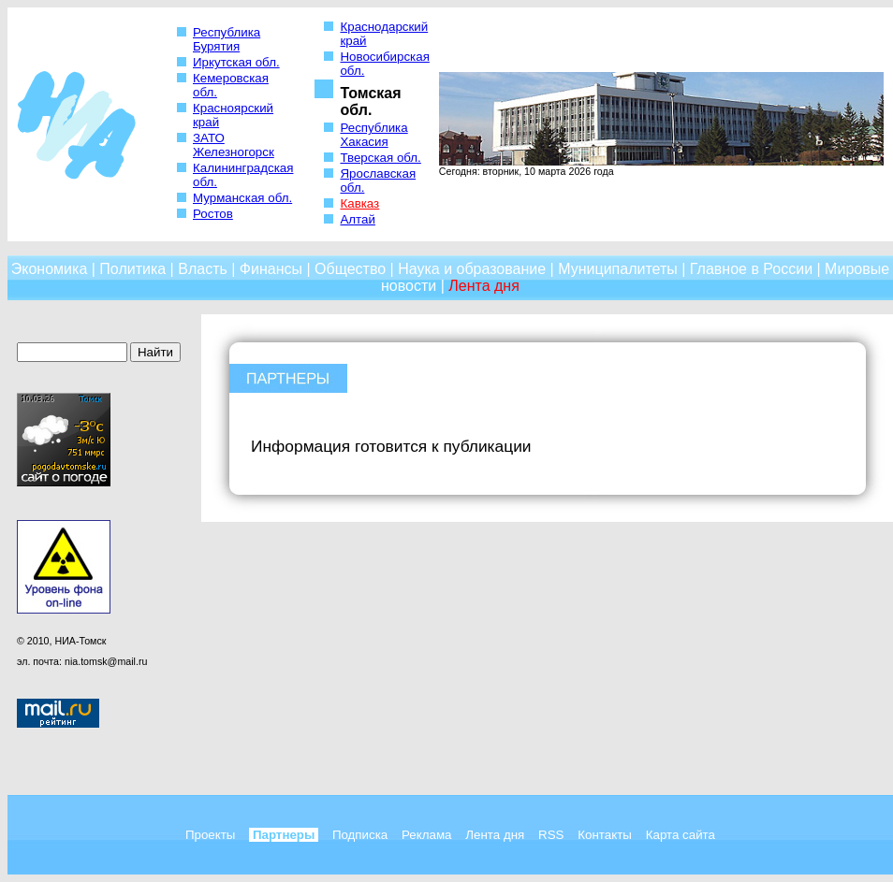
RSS (551, 835)
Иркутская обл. (236, 62)
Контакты (605, 835)
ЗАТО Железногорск (233, 145)
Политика (132, 269)
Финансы (271, 269)
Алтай (357, 219)
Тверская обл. (380, 158)
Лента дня (484, 286)
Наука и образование (472, 269)
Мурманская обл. (242, 198)
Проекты (210, 835)
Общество (350, 269)
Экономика (49, 269)
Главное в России (751, 269)
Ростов (213, 214)
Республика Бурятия (226, 39)
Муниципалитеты (618, 269)
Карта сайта (680, 835)
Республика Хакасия (373, 135)
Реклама (426, 835)
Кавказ (359, 203)
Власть (202, 269)
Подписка (360, 835)
